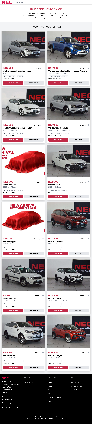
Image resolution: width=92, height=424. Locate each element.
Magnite (50, 390)
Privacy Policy (75, 382)
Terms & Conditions (77, 386)
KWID (49, 394)
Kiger (49, 401)
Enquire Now (13, 83)
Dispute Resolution (77, 390)
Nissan (49, 382)
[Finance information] (43, 68)
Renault (50, 386)
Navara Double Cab (54, 397)
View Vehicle (33, 83)
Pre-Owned (28, 382)
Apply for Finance (9, 79)
